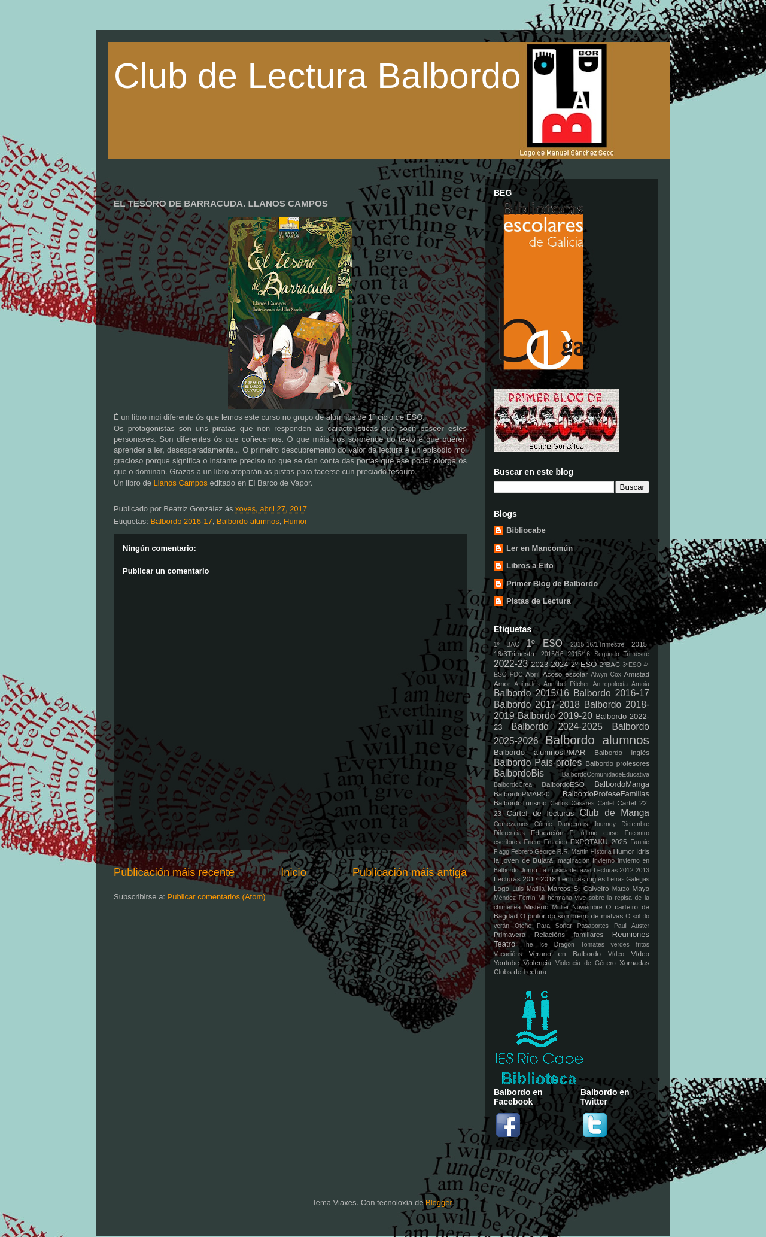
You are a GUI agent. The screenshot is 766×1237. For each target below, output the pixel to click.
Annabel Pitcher (566, 684)
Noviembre (587, 907)
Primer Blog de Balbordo (552, 583)
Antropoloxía (610, 684)
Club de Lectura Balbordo (317, 76)
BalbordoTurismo (520, 803)
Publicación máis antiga (409, 872)
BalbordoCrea (513, 784)
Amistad (636, 674)
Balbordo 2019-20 (555, 716)
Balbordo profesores (617, 763)
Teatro (504, 943)
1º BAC (506, 644)
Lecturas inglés (581, 879)
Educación (547, 832)
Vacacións (508, 954)
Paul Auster (631, 926)
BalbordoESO (563, 784)
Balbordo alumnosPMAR (540, 752)
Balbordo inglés (621, 752)
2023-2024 (549, 664)
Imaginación (572, 860)
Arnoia (640, 684)
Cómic (543, 824)
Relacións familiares (569, 934)
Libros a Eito (530, 565)
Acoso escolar (565, 674)
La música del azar (565, 870)
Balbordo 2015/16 (531, 693)
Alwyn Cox (606, 674)
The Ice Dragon (548, 944)
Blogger (438, 1202)
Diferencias (509, 833)
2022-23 (511, 664)
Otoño (523, 926)
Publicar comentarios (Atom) (217, 896)
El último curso (594, 833)
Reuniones (630, 934)
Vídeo (616, 954)
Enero (532, 842)
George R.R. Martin (561, 851)
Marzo (621, 889)
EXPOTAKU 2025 (598, 841)
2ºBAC (610, 664)
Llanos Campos (180, 482)
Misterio (536, 907)
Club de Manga (614, 813)
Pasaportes (593, 926)
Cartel (605, 803)
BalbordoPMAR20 (522, 794)
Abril (532, 674)
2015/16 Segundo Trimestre (608, 654)
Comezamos (511, 824)
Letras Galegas (628, 879)
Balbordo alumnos (248, 521)
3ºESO (632, 665)
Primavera (509, 934)
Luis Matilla (528, 889)
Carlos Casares (572, 803)
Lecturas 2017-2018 (525, 879)
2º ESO (584, 664)
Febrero (522, 851)
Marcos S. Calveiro (578, 888)
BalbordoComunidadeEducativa (605, 774)
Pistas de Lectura (538, 600)
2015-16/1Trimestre (597, 644)
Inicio (293, 872)
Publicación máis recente (174, 872)
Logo (501, 888)
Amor (502, 683)
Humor (295, 521)
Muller (560, 907)
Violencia (537, 962)
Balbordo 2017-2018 (537, 704)
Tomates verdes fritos (615, 944)
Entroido (555, 842)
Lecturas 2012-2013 (621, 870)
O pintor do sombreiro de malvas (571, 916)
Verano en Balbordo (565, 953)
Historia (600, 851)
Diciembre (635, 824)
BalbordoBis (519, 773)
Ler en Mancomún (539, 548)
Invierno (603, 860)
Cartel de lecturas (540, 813)
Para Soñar (554, 926)
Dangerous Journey (587, 824)
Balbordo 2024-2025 (557, 726)
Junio (529, 870)
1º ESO (544, 643)
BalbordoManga (621, 784)
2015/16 (552, 654)
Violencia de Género (585, 963)
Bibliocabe (526, 530)
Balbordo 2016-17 (181, 521)
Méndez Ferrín (514, 898)
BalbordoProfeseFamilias (606, 793)
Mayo (640, 888)
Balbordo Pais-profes (538, 762)
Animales (527, 684)
